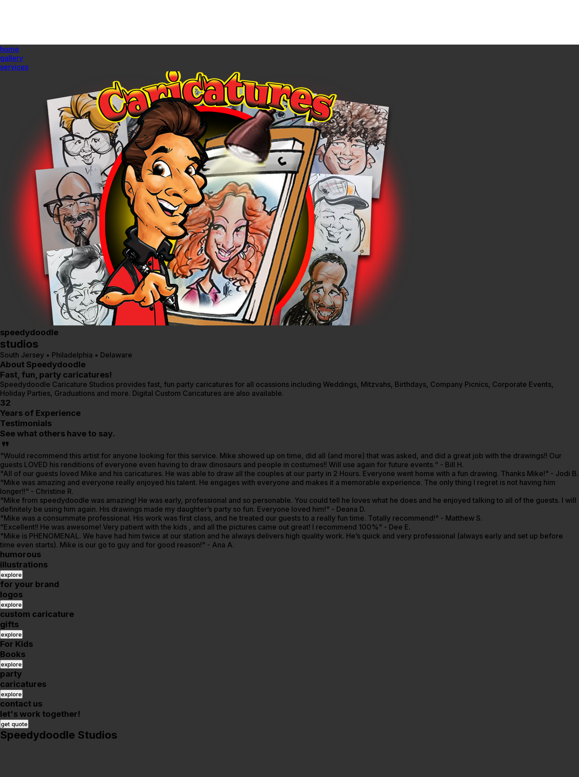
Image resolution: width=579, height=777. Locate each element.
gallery (11, 57)
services (14, 66)
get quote (14, 724)
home (9, 49)
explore (11, 574)
